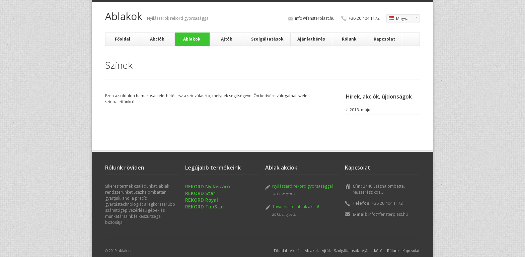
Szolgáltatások (267, 39)
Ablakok (192, 39)
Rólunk (349, 39)
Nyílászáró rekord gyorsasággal (302, 186)
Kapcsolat (384, 39)
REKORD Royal (201, 200)
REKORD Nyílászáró (207, 186)
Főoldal (122, 39)
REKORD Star (200, 193)
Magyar (402, 19)
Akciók (157, 39)
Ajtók (226, 39)
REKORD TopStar (204, 206)
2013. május (361, 110)
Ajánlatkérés (311, 39)
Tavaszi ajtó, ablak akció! (295, 206)
